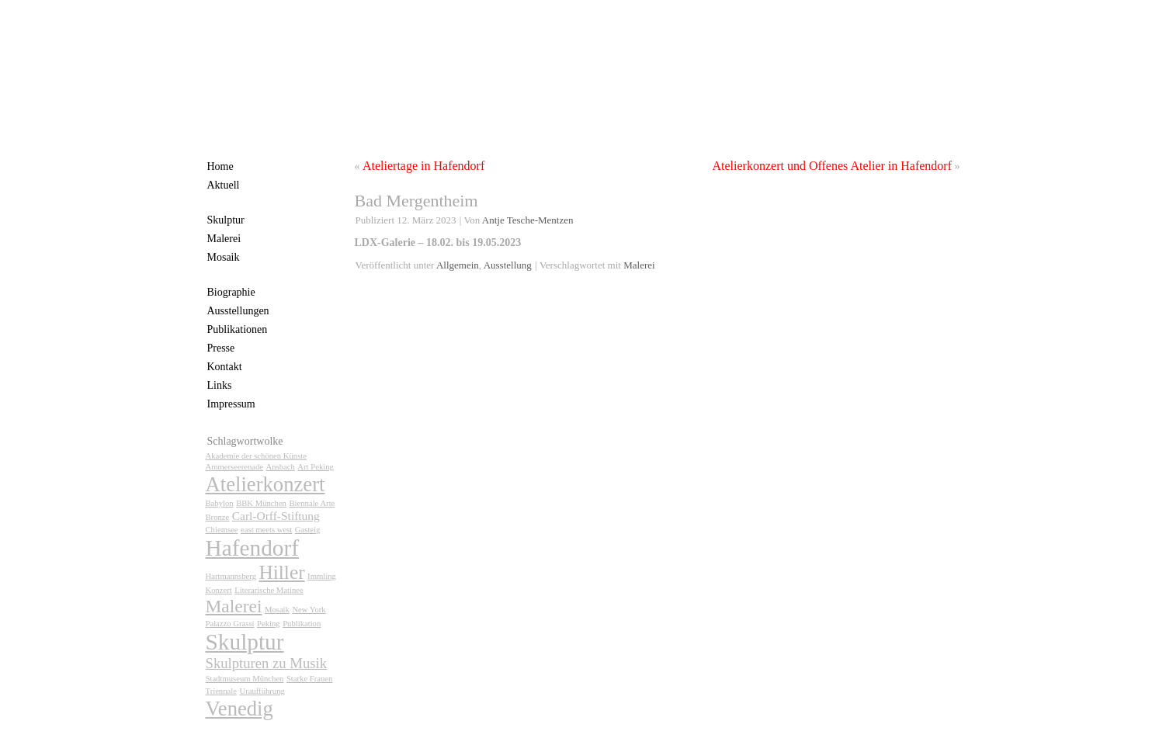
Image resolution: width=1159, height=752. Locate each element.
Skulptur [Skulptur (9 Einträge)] (245, 641)
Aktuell (223, 185)
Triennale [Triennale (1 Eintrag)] (221, 691)
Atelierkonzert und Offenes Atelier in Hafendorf (832, 165)
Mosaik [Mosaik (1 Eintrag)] (277, 609)
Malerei (224, 238)
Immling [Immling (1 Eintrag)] (321, 576)
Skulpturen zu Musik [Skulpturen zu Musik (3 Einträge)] (267, 663)
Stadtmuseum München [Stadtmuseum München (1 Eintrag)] (245, 678)
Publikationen (237, 329)
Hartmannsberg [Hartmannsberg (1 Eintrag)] (231, 576)
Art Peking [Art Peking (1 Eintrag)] (315, 467)
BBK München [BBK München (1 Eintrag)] (261, 503)
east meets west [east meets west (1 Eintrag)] (266, 529)
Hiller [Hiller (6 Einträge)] (282, 572)
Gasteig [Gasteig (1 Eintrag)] (308, 529)
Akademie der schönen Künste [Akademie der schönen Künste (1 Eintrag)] (256, 456)
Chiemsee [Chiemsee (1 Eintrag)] (222, 529)
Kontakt (224, 367)
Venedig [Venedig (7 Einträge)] (239, 708)
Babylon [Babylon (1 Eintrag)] (220, 503)
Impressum (231, 404)
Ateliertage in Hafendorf (423, 165)
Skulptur (226, 220)
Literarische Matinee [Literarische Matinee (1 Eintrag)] (268, 590)
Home (220, 166)
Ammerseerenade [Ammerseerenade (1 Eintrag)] (235, 467)
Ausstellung (508, 265)
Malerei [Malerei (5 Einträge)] (234, 606)
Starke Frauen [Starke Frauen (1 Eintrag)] (309, 678)
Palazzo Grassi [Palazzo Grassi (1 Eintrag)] (230, 623)
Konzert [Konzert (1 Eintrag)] (219, 590)
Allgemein (457, 265)
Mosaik (223, 257)
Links (219, 385)
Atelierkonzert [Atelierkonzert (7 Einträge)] (265, 484)
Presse (221, 348)
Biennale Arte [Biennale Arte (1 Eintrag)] (312, 503)
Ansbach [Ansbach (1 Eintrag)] (280, 467)
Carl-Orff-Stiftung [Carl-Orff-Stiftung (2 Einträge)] (276, 515)
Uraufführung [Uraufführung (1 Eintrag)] (261, 691)
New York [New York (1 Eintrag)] (308, 609)
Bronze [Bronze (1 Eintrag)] (218, 517)
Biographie (231, 292)
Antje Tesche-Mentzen (528, 220)
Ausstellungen (238, 311)
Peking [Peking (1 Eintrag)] (268, 623)
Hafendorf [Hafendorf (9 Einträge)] (253, 547)
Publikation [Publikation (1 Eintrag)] (302, 623)
